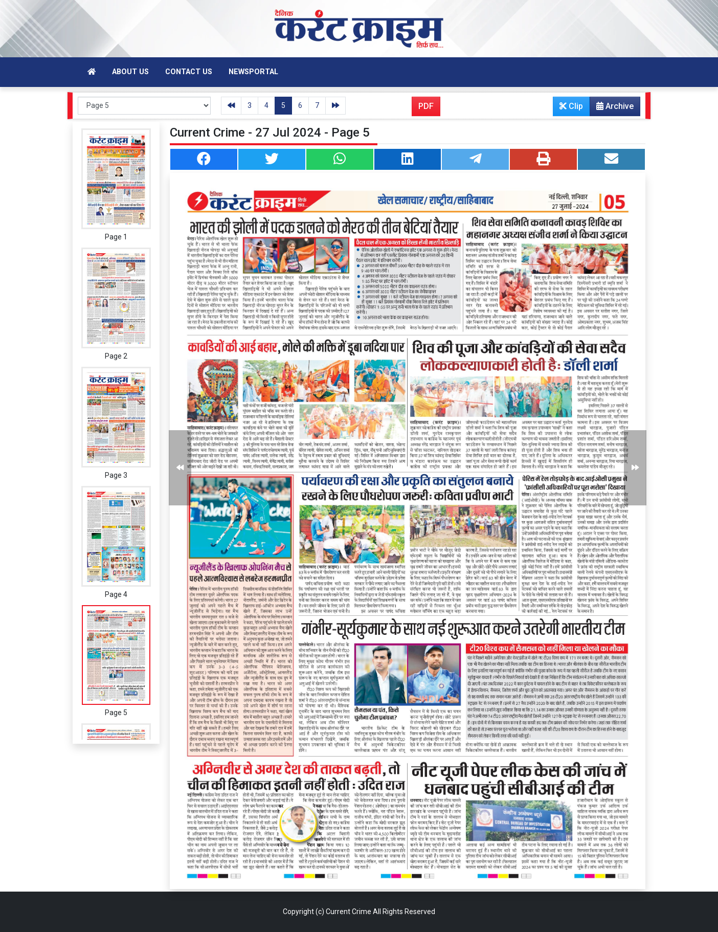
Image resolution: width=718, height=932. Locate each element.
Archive (612, 108)
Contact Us (188, 72)
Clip (571, 106)
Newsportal (253, 72)
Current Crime (348, 911)
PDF (426, 106)
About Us (130, 72)
